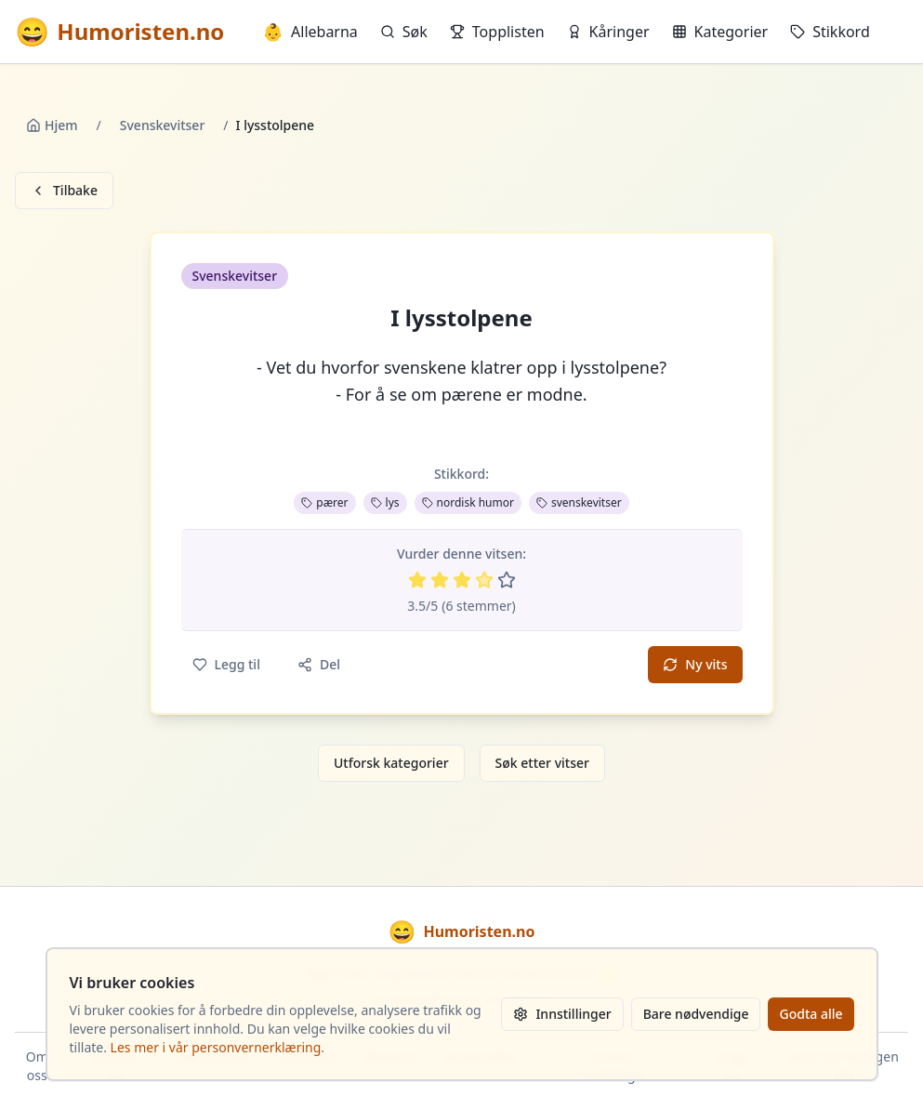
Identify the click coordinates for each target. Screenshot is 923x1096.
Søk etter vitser (542, 763)
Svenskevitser (162, 125)
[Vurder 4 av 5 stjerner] (484, 580)
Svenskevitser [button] (235, 275)
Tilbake (64, 190)
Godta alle (810, 1014)
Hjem (52, 125)
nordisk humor (468, 502)
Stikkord (830, 31)
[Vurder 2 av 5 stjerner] (440, 580)
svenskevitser (579, 502)
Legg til (226, 664)
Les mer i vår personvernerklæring (216, 1047)
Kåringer (608, 31)
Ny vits (695, 664)
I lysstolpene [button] (461, 318)
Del (318, 664)
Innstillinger (562, 1014)
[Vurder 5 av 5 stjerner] (507, 580)
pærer (324, 502)
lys (385, 502)
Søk (404, 31)
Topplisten (497, 31)
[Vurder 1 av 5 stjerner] (417, 580)
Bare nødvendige (696, 1014)
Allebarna (310, 32)
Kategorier (720, 31)
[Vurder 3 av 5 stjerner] (462, 580)
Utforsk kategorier (391, 763)
